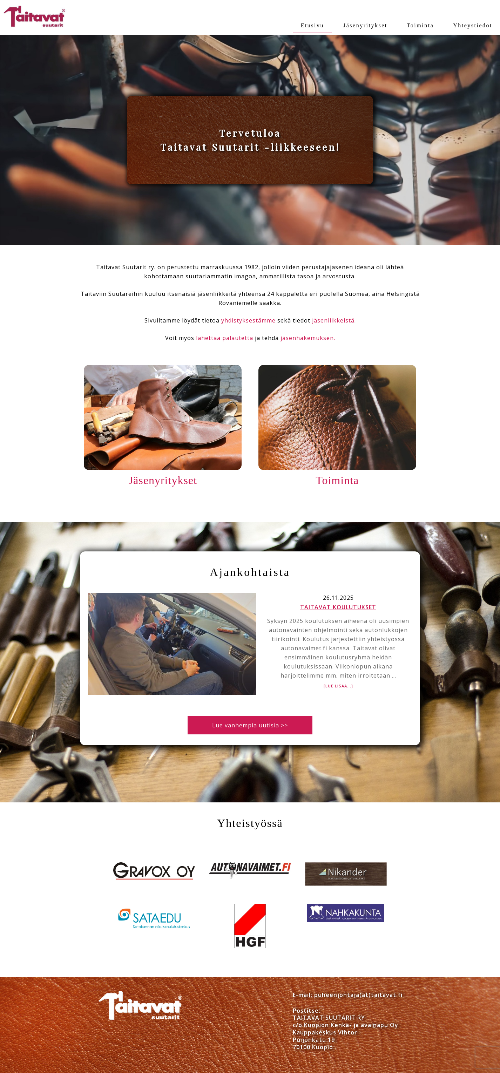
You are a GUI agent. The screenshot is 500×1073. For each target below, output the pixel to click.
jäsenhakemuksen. (308, 338)
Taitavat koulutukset (338, 607)
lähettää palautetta (224, 338)
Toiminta (337, 480)
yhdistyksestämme (248, 320)
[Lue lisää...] (338, 685)
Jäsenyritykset (163, 480)
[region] (250, 140)
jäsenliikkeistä (333, 320)
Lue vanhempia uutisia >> (250, 725)
